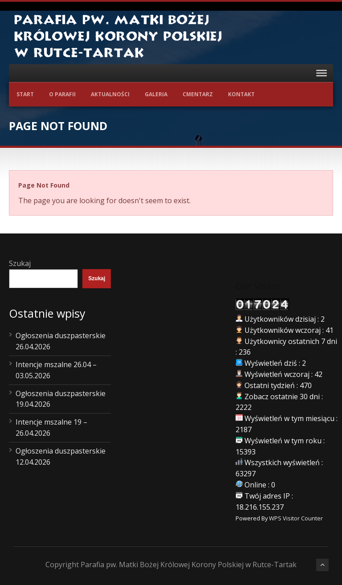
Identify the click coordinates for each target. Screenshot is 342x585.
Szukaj (20, 263)
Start (25, 94)
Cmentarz (198, 94)
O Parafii (62, 94)
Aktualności (110, 94)
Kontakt (241, 94)
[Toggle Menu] (321, 73)
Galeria (156, 94)
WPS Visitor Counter (296, 518)
